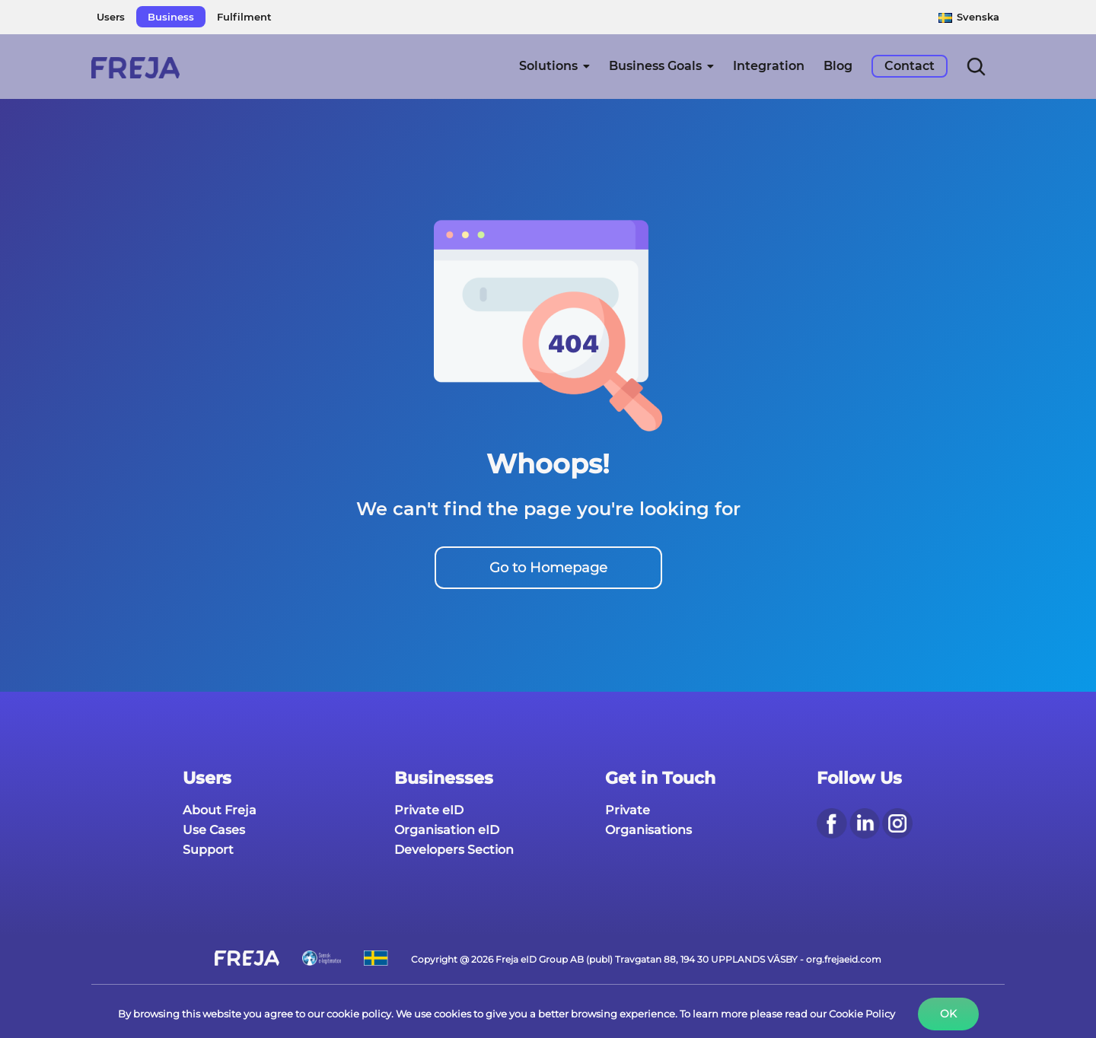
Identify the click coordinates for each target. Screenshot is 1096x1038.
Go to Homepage (548, 567)
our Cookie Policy (852, 1014)
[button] (976, 66)
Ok (948, 1013)
